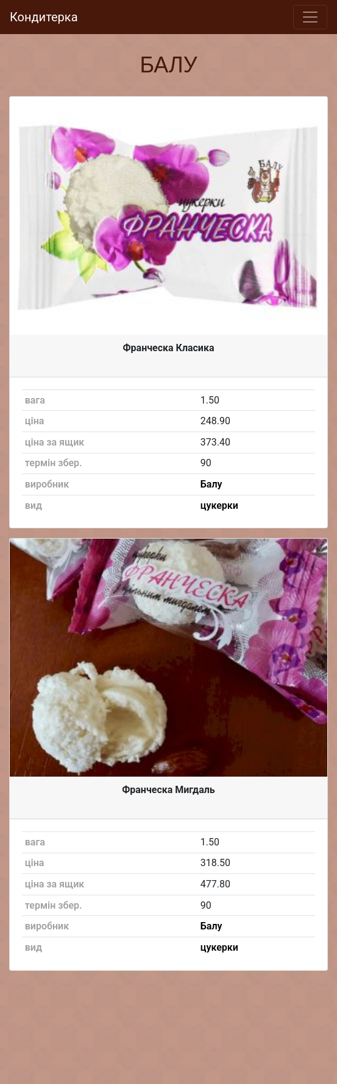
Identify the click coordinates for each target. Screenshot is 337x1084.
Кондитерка (44, 17)
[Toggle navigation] (310, 17)
